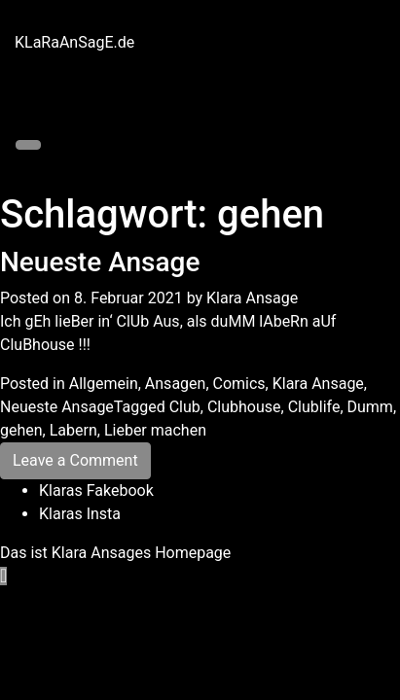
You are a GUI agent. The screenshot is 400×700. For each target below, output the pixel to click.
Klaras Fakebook (96, 490)
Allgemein (103, 383)
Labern (73, 430)
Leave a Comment (75, 460)
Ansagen (175, 383)
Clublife (314, 407)
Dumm (370, 407)
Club (184, 407)
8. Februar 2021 (128, 298)
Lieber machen (155, 430)
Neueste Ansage (100, 262)
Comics (239, 383)
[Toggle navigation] (28, 145)
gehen (21, 430)
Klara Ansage (252, 298)
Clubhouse (244, 407)
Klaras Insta (80, 514)
